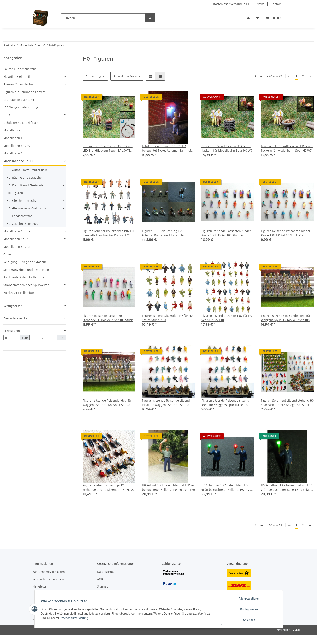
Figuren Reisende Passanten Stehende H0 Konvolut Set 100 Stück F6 (108, 318)
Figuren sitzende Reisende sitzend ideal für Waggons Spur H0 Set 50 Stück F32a (225, 402)
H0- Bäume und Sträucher (25, 178)
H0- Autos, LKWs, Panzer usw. (27, 170)
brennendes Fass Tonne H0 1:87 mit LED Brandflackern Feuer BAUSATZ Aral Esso (108, 148)
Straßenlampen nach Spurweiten (26, 285)
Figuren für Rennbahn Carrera (24, 92)
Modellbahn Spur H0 (18, 161)
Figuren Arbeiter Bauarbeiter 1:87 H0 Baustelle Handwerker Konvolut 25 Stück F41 (108, 233)
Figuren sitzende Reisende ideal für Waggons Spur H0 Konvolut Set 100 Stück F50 (285, 318)
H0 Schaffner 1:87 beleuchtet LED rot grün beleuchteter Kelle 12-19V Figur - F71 (227, 487)
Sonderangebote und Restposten (26, 270)
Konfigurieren (249, 609)
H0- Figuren (15, 193)
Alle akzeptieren (248, 598)
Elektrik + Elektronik (16, 77)
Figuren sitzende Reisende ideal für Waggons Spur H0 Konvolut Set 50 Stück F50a (107, 402)
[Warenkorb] (273, 18)
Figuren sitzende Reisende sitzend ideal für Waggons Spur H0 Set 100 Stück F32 (166, 402)
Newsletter (40, 586)
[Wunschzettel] (257, 18)
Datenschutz (106, 572)
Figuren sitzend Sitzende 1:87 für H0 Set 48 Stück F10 (226, 318)
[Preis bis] (48, 338)
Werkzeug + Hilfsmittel (19, 293)
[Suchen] (103, 17)
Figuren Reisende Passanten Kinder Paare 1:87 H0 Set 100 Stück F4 (226, 233)
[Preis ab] (11, 338)
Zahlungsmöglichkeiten (49, 572)
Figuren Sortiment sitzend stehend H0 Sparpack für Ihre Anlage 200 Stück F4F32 (287, 402)
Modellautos (11, 130)
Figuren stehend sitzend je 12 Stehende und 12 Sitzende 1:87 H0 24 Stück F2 (109, 487)
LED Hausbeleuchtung (18, 100)
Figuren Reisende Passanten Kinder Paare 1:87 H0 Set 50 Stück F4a (285, 233)
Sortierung (93, 76)
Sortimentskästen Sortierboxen (24, 277)
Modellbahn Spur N (17, 231)
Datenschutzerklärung (74, 618)
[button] (248, 18)
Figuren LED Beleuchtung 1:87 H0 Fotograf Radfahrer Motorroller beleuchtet (165, 233)
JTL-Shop (295, 629)
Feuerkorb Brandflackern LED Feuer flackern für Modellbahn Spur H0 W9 (226, 148)
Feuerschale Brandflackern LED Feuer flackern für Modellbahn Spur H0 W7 (287, 148)
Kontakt (276, 4)
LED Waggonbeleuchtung (20, 107)
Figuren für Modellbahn (19, 84)
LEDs (6, 115)
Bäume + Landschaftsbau (21, 69)
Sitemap (102, 586)
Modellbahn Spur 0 (16, 146)
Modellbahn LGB (14, 138)
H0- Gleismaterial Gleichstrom (27, 208)
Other (7, 254)
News (260, 4)
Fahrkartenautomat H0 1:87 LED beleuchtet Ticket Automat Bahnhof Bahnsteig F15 (166, 148)
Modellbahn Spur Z (16, 247)
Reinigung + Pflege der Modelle (25, 262)
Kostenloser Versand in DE (231, 4)
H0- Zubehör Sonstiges (22, 224)
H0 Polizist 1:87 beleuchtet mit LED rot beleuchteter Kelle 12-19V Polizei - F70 (168, 487)
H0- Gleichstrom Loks (21, 201)
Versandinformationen (48, 579)
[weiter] (310, 76)
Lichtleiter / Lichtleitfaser (20, 123)
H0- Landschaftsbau (20, 216)
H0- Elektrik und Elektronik (25, 185)
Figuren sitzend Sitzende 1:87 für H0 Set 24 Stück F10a (167, 318)
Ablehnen (249, 620)
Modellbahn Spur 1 (16, 153)
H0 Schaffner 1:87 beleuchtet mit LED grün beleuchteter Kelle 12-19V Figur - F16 (287, 487)
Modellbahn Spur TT (17, 239)
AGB (100, 579)
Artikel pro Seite (125, 76)
